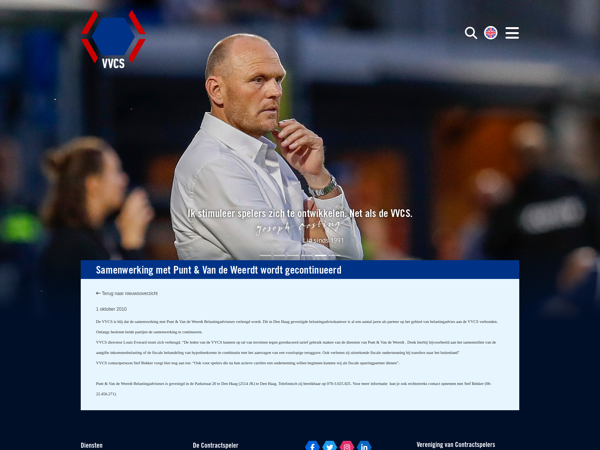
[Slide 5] (320, 255)
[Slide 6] (334, 255)
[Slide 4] (307, 255)
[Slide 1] (265, 255)
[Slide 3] (293, 255)
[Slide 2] (279, 255)
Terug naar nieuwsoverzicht (127, 293)
